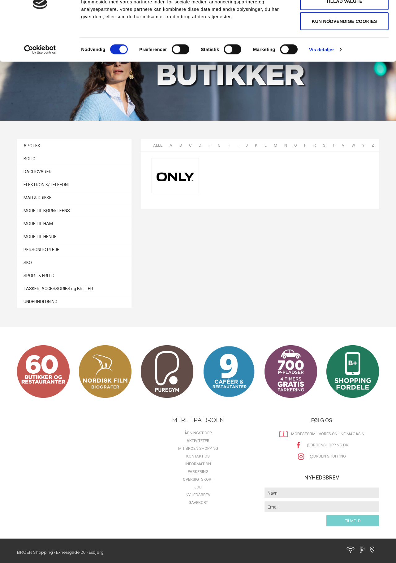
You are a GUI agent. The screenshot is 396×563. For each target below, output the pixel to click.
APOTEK (32, 145)
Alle (157, 145)
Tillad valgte (344, 36)
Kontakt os (198, 456)
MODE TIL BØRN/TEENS (47, 210)
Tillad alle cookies (344, 16)
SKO (28, 262)
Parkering (198, 471)
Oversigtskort (198, 479)
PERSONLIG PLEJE (41, 249)
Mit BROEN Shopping (198, 448)
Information (198, 464)
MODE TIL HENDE (40, 236)
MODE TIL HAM (38, 223)
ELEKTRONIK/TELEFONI (46, 184)
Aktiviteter (198, 440)
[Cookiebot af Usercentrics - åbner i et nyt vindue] (40, 85)
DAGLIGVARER (38, 171)
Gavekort (198, 502)
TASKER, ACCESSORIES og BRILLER (58, 288)
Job (198, 487)
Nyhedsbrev (198, 494)
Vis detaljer (321, 85)
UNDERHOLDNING (40, 301)
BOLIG (29, 158)
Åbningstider (198, 433)
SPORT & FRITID (39, 275)
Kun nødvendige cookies (344, 56)
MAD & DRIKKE (38, 197)
